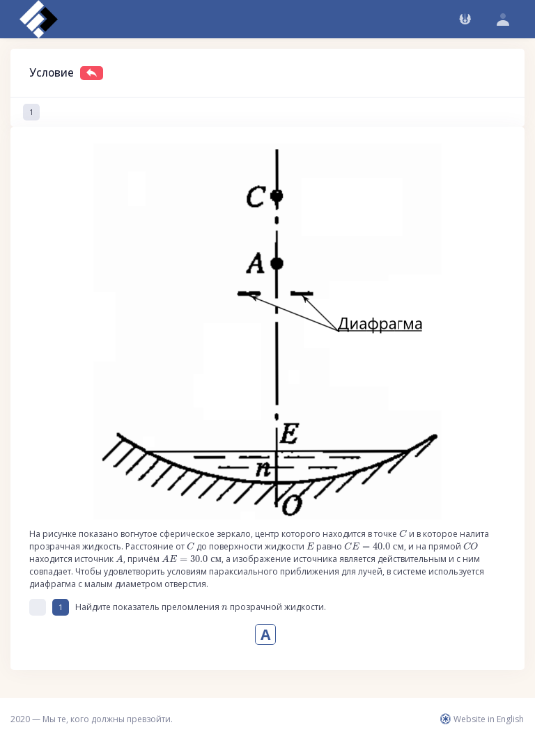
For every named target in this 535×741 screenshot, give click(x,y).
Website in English (482, 719)
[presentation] (403, 533)
